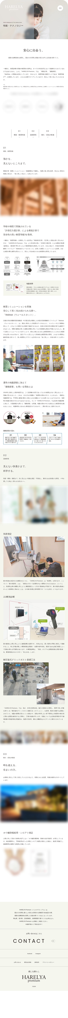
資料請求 (36, 989)
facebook (29, 980)
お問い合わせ (17, 989)
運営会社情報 (27, 989)
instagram (38, 980)
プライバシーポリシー (48, 989)
